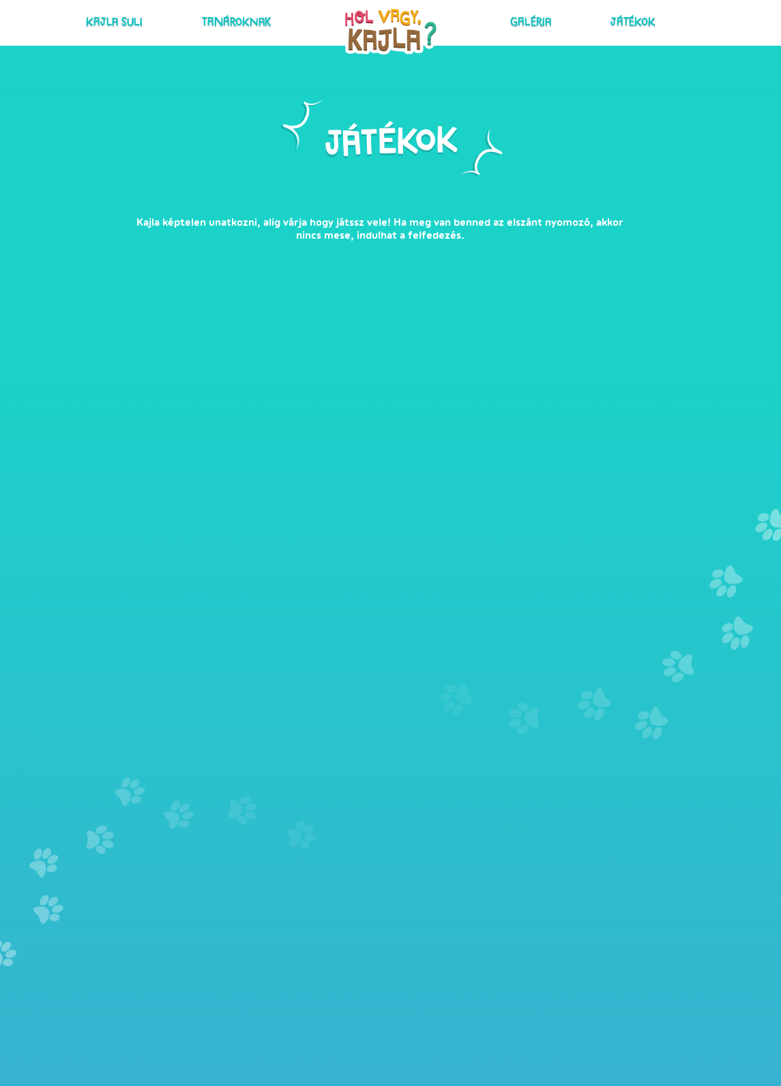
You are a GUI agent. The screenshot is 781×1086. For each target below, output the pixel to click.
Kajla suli (188, 20)
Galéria (507, 20)
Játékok (562, 20)
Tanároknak (261, 20)
